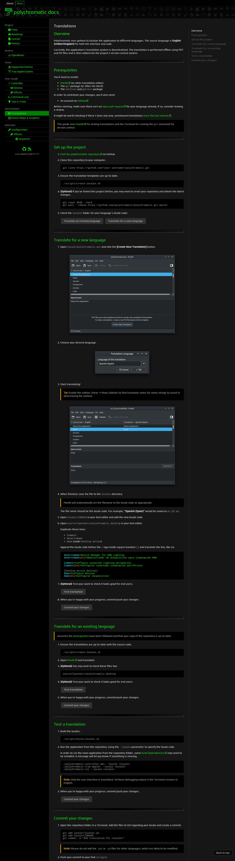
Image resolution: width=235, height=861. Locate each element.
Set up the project (201, 39)
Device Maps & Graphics (23, 117)
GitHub (83, 100)
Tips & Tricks (17, 101)
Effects (16, 92)
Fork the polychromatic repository (81, 154)
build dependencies (154, 759)
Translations (17, 113)
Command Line (18, 97)
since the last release (157, 115)
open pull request (114, 106)
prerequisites (81, 641)
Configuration (17, 129)
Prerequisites (199, 35)
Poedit (65, 82)
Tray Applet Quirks (20, 71)
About (9, 3)
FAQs (13, 29)
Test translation (73, 596)
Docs (20, 3)
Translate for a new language (125, 222)
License (14, 38)
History (14, 43)
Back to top (222, 852)
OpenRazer (16, 55)
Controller (15, 83)
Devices (16, 87)
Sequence (22, 138)
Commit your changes (76, 612)
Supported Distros (20, 66)
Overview (196, 30)
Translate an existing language (82, 222)
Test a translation (201, 55)
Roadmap (15, 34)
